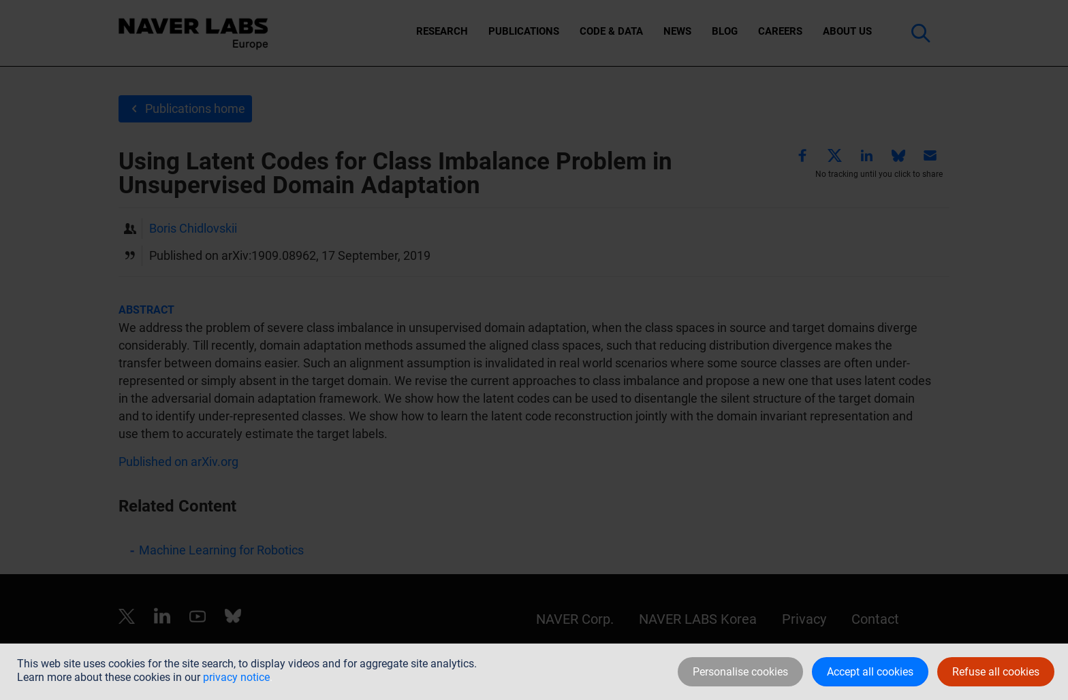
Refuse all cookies (995, 671)
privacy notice (236, 677)
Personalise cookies (740, 671)
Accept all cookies (870, 671)
